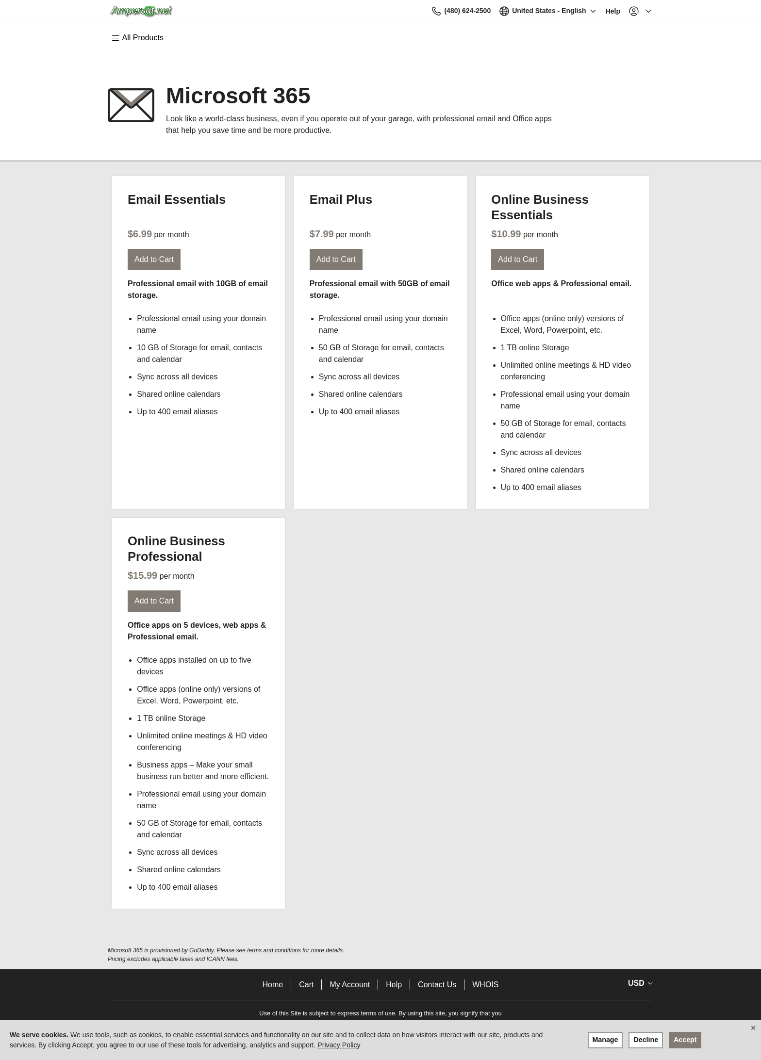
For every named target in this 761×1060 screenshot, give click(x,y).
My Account (350, 984)
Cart (306, 984)
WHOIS (485, 984)
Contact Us (437, 984)
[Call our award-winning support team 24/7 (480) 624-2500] (590, 11)
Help (394, 984)
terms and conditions (274, 950)
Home (273, 984)
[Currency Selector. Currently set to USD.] (638, 983)
